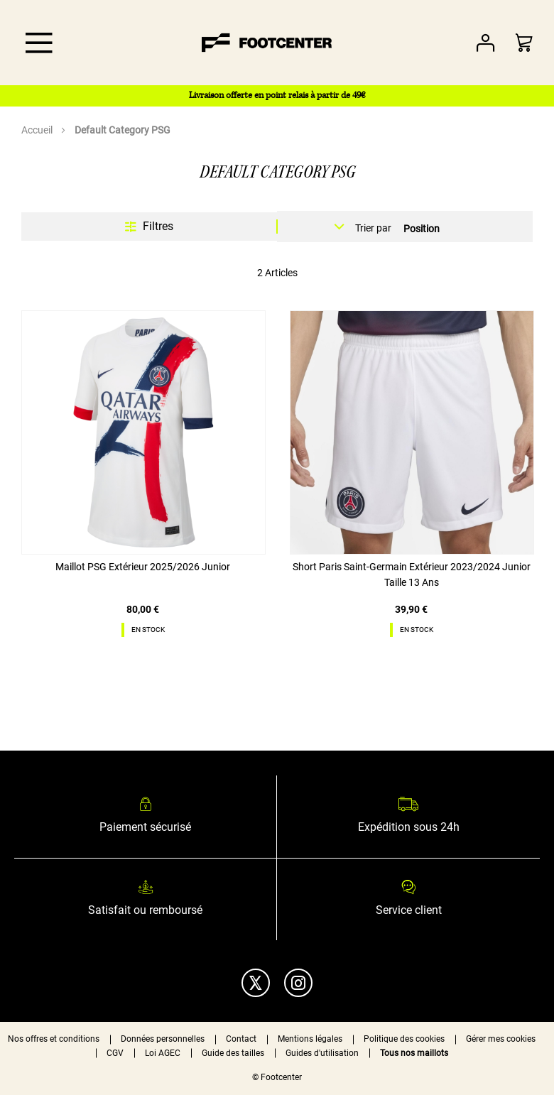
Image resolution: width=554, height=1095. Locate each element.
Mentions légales (310, 1039)
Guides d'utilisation (322, 1053)
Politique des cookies (404, 1039)
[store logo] (267, 42)
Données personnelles (163, 1039)
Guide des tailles (233, 1053)
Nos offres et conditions (53, 1039)
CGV (115, 1053)
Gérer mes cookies (501, 1039)
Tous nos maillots (414, 1053)
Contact (241, 1039)
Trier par (373, 228)
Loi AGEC (162, 1053)
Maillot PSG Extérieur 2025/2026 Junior (142, 566)
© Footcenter (277, 1077)
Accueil (38, 130)
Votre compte (485, 43)
